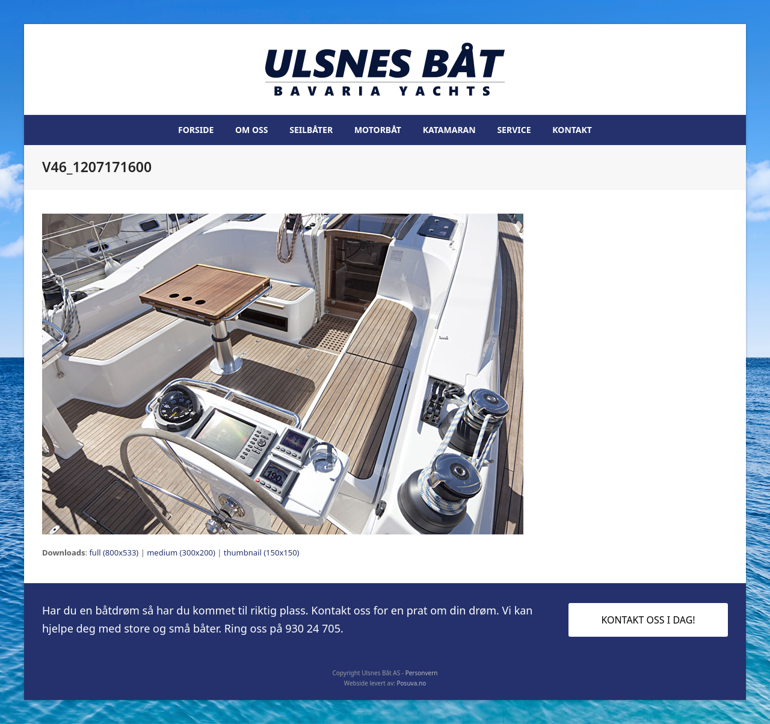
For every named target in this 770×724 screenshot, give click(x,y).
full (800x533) (113, 552)
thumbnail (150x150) (262, 552)
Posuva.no (412, 683)
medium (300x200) (181, 552)
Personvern (421, 673)
